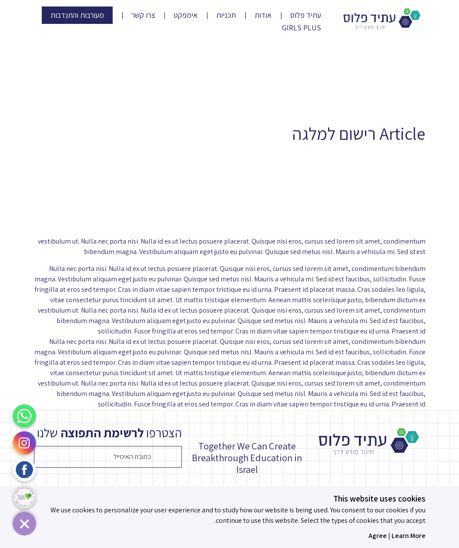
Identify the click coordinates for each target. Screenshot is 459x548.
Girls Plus (301, 28)
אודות (263, 15)
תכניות (226, 15)
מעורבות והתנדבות (77, 15)
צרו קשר (143, 15)
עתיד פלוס (305, 15)
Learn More (408, 535)
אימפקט (186, 15)
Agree (378, 535)
